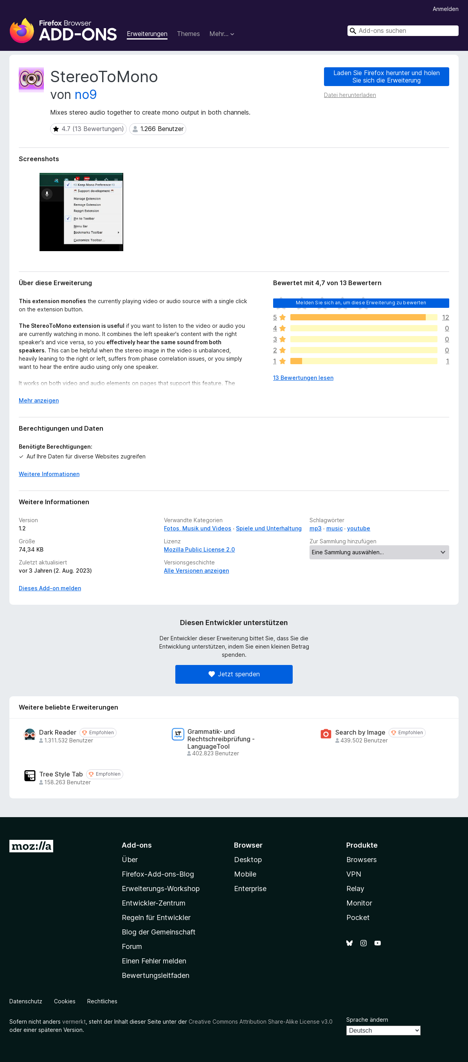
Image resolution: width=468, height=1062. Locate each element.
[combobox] (403, 30)
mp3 (316, 528)
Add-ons (137, 845)
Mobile (245, 874)
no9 (86, 94)
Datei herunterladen (350, 95)
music (334, 528)
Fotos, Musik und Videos (197, 528)
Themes (188, 34)
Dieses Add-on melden (50, 588)
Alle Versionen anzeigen (196, 570)
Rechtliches (102, 1001)
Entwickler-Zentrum (153, 903)
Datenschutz (25, 1001)
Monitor (359, 903)
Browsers (361, 859)
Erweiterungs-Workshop (161, 888)
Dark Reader (57, 732)
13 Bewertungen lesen (303, 377)
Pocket (358, 917)
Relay (355, 888)
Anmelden (446, 8)
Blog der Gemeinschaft (159, 932)
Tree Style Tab (61, 774)
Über (130, 859)
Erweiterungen (147, 34)
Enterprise (250, 888)
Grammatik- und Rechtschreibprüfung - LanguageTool (221, 739)
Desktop (248, 859)
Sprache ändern (367, 1019)
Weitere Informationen (49, 474)
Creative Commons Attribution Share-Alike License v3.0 (261, 1021)
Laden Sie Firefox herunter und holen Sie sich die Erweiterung (386, 76)
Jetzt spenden (234, 674)
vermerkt (74, 1021)
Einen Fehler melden (154, 961)
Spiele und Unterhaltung (269, 528)
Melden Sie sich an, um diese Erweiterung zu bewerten (361, 302)
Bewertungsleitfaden (155, 975)
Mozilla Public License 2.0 (199, 549)
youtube (358, 528)
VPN (353, 874)
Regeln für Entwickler (156, 917)
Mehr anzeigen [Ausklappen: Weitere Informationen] (39, 400)
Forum (132, 946)
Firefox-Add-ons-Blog (158, 874)
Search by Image (360, 732)
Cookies (65, 1001)
